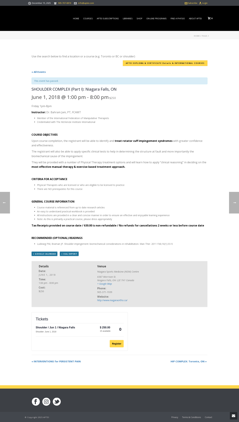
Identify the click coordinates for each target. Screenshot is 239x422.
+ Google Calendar (44, 254)
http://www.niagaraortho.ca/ (112, 300)
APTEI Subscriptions (108, 18)
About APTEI (195, 18)
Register (116, 343)
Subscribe (191, 3)
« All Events (39, 71)
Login (203, 3)
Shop (139, 18)
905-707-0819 (64, 2)
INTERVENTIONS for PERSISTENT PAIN (56, 361)
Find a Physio (178, 18)
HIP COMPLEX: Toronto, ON (189, 361)
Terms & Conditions (191, 417)
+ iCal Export (69, 254)
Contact (208, 417)
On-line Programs (156, 18)
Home (76, 18)
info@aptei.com (86, 2)
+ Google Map (104, 283)
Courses (88, 18)
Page (204, 36)
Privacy (174, 417)
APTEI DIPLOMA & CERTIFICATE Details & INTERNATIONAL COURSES (165, 63)
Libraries (128, 18)
